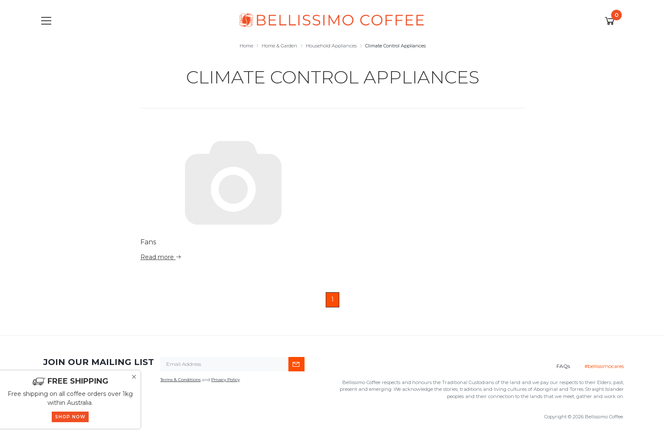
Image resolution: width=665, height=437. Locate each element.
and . (200, 379)
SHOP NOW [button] (70, 417)
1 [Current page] (332, 299)
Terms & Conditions (180, 379)
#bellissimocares (604, 366)
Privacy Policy (225, 379)
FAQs (563, 366)
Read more (161, 257)
